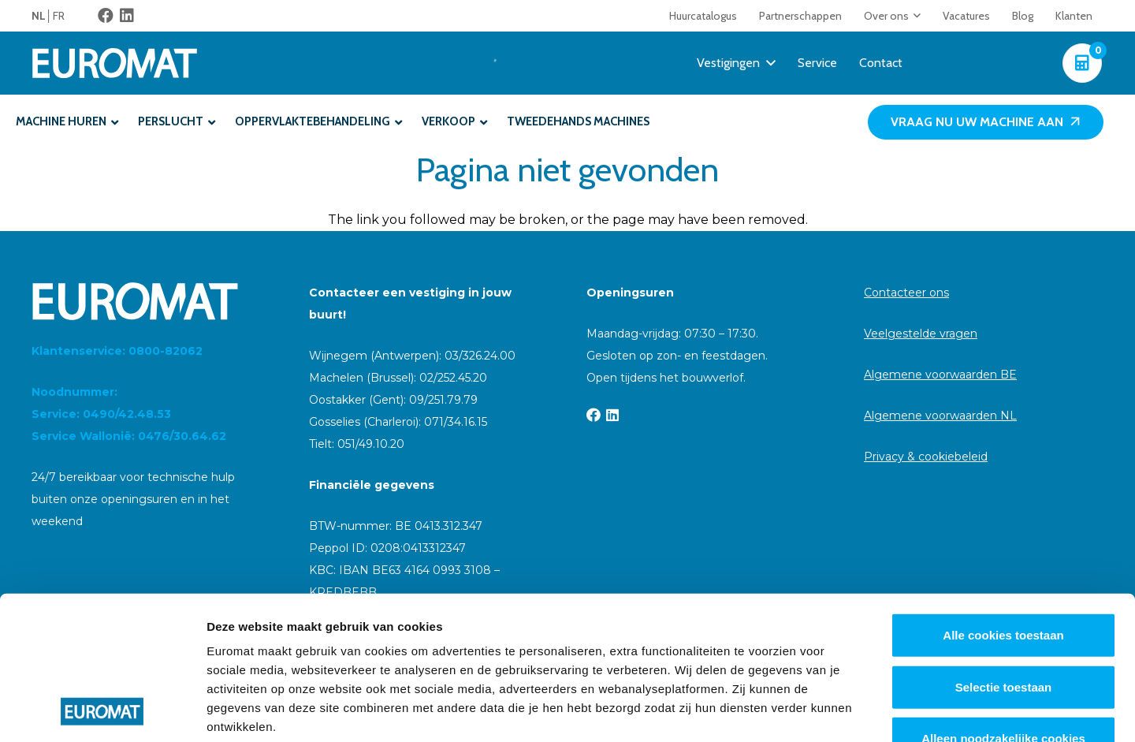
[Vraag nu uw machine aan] (985, 122)
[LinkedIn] (127, 16)
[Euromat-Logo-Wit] (115, 63)
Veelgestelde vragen (920, 333)
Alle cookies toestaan (1003, 501)
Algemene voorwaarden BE (940, 374)
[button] (915, 16)
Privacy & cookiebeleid (926, 456)
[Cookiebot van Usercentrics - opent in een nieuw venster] (102, 711)
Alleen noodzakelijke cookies (1003, 604)
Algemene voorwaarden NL (940, 415)
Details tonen (851, 711)
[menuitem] (42, 16)
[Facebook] (106, 16)
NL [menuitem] (39, 16)
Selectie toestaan (1003, 552)
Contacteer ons (906, 292)
